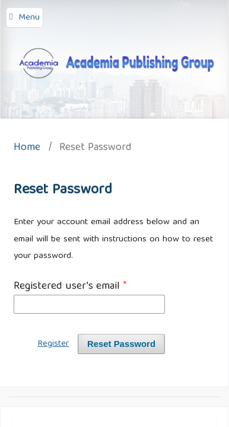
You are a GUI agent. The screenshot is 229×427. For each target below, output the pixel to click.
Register (53, 344)
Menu (29, 18)
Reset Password (121, 344)
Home (27, 149)
